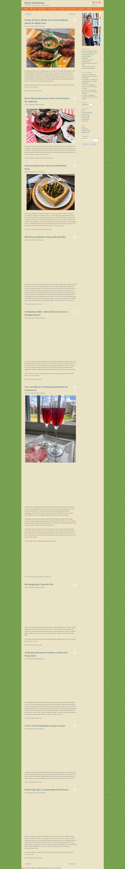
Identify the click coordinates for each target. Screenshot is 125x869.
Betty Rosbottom (35, 2)
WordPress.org (86, 132)
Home (26, 8)
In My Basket (85, 121)
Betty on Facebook (71, 8)
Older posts (28, 14)
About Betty (62, 8)
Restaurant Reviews (87, 112)
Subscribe (89, 8)
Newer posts (73, 14)
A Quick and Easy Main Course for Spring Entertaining (88, 56)
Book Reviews (85, 114)
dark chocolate (42, 158)
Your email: (84, 138)
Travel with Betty (53, 8)
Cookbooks (81, 8)
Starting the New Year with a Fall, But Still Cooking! (89, 86)
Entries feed (85, 128)
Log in (83, 127)
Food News (31, 90)
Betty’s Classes (42, 8)
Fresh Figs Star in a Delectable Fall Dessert (47, 789)
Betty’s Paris (33, 8)
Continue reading (34, 87)
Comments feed (86, 130)
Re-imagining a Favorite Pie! (39, 584)
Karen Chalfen (85, 79)
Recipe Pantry (85, 117)
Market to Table (86, 115)
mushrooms (41, 229)
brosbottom (42, 26)
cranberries (41, 576)
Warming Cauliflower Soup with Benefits (45, 237)
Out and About (85, 119)
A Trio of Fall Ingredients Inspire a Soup (45, 726)
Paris (83, 110)
